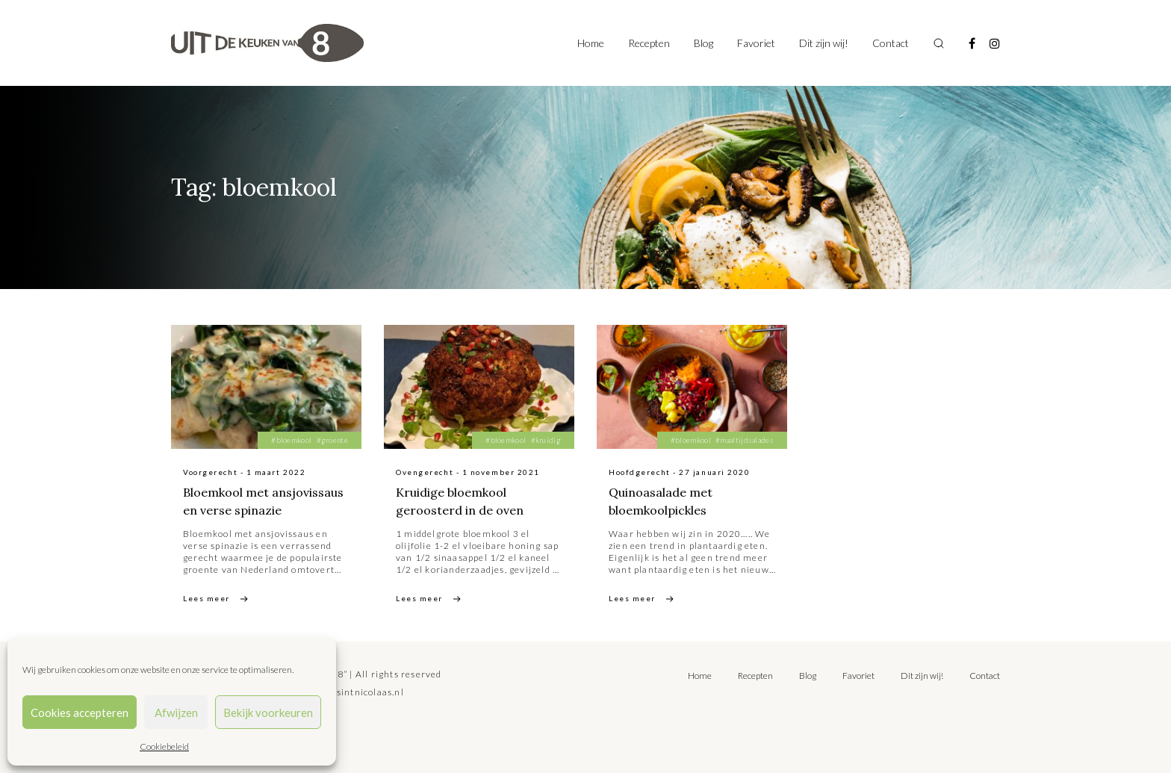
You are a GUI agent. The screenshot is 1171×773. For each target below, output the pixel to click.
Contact (890, 43)
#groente (332, 439)
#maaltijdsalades (744, 439)
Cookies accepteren (79, 712)
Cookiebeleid (164, 746)
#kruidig (546, 439)
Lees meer (206, 598)
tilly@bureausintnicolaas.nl (340, 692)
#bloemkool (291, 439)
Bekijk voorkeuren (268, 712)
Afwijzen (176, 712)
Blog (703, 43)
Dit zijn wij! (823, 43)
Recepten (649, 43)
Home (590, 43)
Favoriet (756, 43)
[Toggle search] (939, 43)
